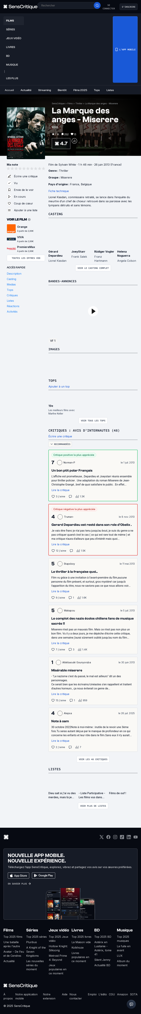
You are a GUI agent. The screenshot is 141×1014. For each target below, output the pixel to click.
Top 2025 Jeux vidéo (58, 938)
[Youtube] (136, 837)
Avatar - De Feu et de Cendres (13, 953)
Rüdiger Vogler (104, 251)
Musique (125, 929)
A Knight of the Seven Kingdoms (36, 951)
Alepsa (68, 712)
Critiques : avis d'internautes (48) (84, 430)
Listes (54, 768)
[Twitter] (102, 837)
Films (70, 103)
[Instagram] (115, 837)
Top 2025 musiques (123, 938)
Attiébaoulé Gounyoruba (76, 661)
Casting (55, 214)
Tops (52, 380)
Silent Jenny (102, 959)
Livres (77, 929)
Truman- (69, 516)
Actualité (9, 960)
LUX (119, 955)
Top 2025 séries (36, 936)
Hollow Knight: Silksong (58, 947)
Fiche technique (58, 191)
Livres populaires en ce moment (80, 956)
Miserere (66, 177)
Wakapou (69, 610)
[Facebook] (108, 837)
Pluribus (31, 941)
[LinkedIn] (129, 837)
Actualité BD (102, 964)
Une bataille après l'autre (11, 943)
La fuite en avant (123, 947)
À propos (8, 995)
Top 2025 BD (102, 936)
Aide (64, 993)
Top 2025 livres (81, 936)
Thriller (78, 103)
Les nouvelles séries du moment (35, 964)
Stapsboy (69, 563)
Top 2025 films (12, 936)
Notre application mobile (26, 995)
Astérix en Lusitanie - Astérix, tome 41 (102, 947)
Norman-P (69, 462)
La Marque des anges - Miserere (101, 103)
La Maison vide (81, 941)
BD (97, 929)
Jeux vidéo (59, 929)
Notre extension (49, 995)
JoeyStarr (78, 251)
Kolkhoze (78, 947)
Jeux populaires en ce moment (57, 968)
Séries (32, 929)
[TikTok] (122, 837)
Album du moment (123, 962)
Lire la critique (60, 489)
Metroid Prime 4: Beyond (58, 957)
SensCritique (58, 103)
